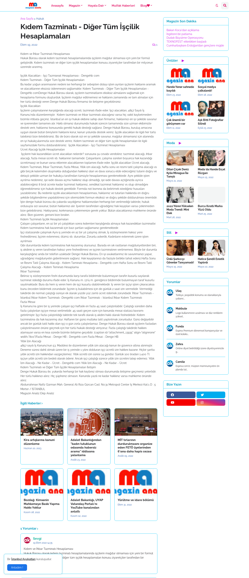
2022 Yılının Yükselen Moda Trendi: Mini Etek (180, 210)
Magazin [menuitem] (74, 5)
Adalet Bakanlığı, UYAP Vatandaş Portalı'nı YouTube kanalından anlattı (87, 505)
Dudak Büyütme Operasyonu (185, 37)
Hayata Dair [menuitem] (96, 5)
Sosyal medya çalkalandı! (207, 88)
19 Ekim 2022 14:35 (43, 542)
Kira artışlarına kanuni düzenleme (39, 442)
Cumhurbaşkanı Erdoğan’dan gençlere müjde (195, 45)
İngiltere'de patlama (179, 34)
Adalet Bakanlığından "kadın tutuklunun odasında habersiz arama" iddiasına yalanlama (86, 447)
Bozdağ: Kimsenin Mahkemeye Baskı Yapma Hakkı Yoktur (42, 503)
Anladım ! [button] (17, 567)
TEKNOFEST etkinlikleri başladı (186, 41)
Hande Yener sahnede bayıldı (180, 88)
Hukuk (40, 18)
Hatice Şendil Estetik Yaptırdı (211, 260)
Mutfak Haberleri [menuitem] (123, 5)
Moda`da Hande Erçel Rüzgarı (211, 171)
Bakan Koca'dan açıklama (183, 30)
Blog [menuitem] (145, 5)
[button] (217, 5)
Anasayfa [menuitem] (57, 5)
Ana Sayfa (26, 18)
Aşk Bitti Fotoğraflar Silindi (210, 121)
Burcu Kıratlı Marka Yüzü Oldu (210, 208)
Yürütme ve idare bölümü (136, 500)
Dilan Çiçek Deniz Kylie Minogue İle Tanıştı (178, 173)
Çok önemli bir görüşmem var (176, 121)
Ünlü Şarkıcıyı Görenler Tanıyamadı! (180, 260)
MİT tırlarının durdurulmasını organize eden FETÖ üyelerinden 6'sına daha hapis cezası (135, 445)
